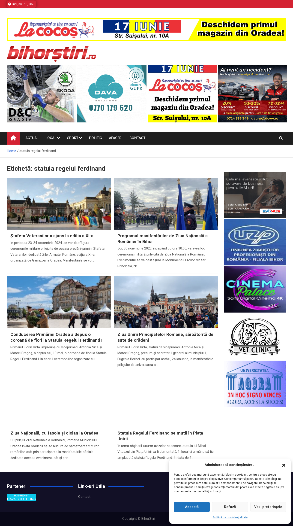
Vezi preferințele (268, 507)
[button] (283, 465)
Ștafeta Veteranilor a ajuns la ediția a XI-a (51, 235)
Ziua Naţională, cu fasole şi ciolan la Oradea (54, 433)
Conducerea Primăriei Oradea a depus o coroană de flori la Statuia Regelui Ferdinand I (56, 337)
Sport (72, 138)
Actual (32, 138)
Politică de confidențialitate (230, 517)
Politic (95, 138)
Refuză (230, 507)
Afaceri (116, 138)
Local (50, 138)
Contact (137, 138)
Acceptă (192, 507)
